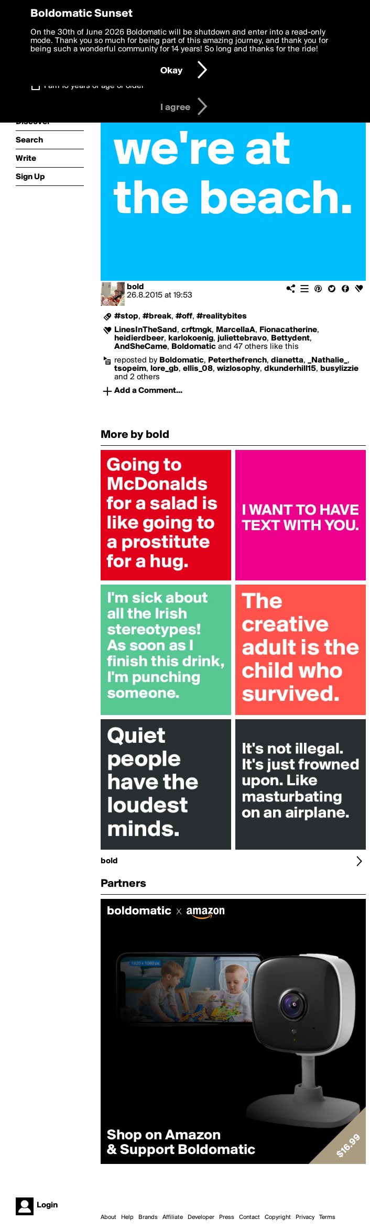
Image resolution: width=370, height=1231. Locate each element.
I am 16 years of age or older (94, 86)
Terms (327, 1217)
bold (135, 287)
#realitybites (222, 316)
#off (184, 316)
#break (157, 316)
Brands (148, 1217)
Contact (249, 1217)
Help (127, 1217)
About (108, 1217)
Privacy (305, 1217)
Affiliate (172, 1217)
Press (226, 1217)
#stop (126, 316)
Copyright (278, 1217)
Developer (201, 1217)
